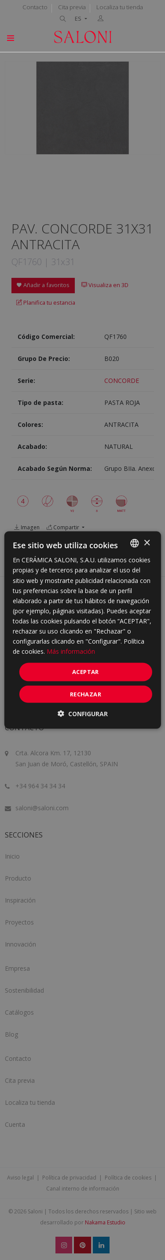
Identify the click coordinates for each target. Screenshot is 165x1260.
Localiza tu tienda (119, 7)
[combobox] (134, 543)
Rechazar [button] (85, 694)
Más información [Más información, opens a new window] (71, 651)
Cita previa (72, 7)
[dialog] (82, 630)
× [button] (146, 542)
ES (79, 18)
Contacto (35, 7)
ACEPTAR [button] (85, 672)
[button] (83, 713)
